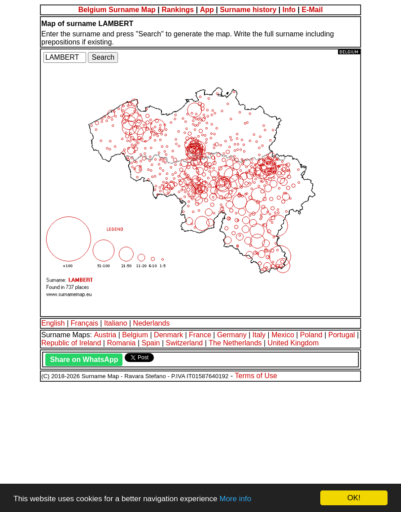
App (207, 9)
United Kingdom (293, 343)
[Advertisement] (200, 445)
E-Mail (312, 9)
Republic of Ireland (71, 343)
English (53, 323)
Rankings (177, 9)
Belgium (135, 335)
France (200, 335)
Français (84, 323)
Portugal (341, 335)
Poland (311, 335)
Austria (105, 335)
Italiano (115, 323)
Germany (232, 335)
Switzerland (184, 343)
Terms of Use (256, 376)
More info (235, 498)
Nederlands (151, 323)
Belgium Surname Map (116, 9)
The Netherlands (235, 343)
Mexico (282, 335)
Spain (151, 343)
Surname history (248, 9)
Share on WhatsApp (84, 359)
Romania (121, 343)
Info (289, 9)
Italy (259, 335)
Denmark (168, 335)
